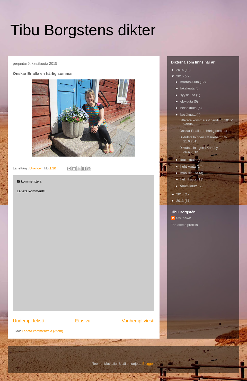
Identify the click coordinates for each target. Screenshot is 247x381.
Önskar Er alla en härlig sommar (203, 131)
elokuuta (187, 101)
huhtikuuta (188, 166)
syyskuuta (188, 95)
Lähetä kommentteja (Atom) (42, 331)
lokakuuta (188, 88)
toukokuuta (189, 160)
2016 (180, 70)
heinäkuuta (189, 108)
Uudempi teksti (28, 320)
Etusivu (83, 320)
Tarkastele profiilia (184, 225)
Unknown (183, 218)
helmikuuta (188, 179)
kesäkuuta (188, 114)
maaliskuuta (189, 173)
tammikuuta (189, 186)
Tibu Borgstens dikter (83, 30)
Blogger (148, 364)
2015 (180, 76)
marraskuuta (190, 82)
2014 (180, 194)
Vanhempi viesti (138, 320)
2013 (180, 201)
